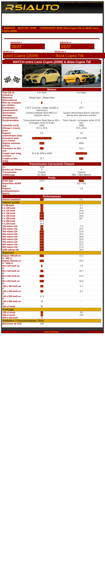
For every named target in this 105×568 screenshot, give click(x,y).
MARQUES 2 (65, 42)
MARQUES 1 (16, 42)
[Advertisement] (53, 19)
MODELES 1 (8, 52)
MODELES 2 (60, 52)
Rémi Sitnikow (51, 332)
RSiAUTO (9, 28)
